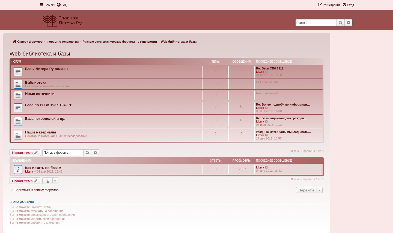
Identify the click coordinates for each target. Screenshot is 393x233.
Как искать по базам (43, 168)
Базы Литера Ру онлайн (46, 69)
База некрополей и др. (45, 118)
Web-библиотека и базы (40, 54)
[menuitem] (61, 5)
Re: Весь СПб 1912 (270, 68)
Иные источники (40, 94)
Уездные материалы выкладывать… (283, 131)
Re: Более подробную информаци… (283, 104)
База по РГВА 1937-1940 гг (48, 105)
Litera (260, 71)
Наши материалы (40, 132)
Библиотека (35, 82)
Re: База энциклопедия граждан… (281, 118)
